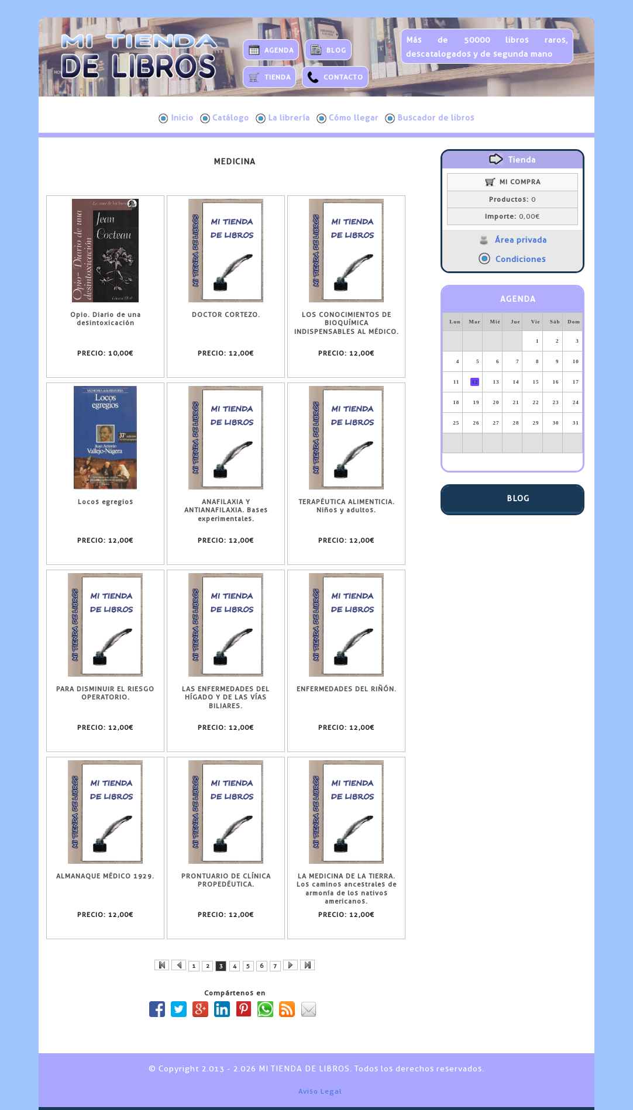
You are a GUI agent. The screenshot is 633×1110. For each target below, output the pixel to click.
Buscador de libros (429, 118)
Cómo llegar (347, 118)
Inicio (176, 118)
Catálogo (224, 118)
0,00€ (512, 216)
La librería (283, 118)
